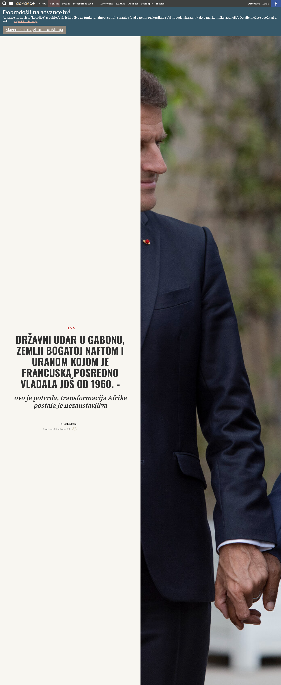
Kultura (120, 3)
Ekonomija (107, 3)
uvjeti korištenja (25, 21)
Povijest (133, 3)
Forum (66, 3)
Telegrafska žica (83, 3)
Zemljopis (147, 3)
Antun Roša (70, 424)
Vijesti (43, 3)
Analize (54, 3)
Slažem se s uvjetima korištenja (34, 29)
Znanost (160, 3)
